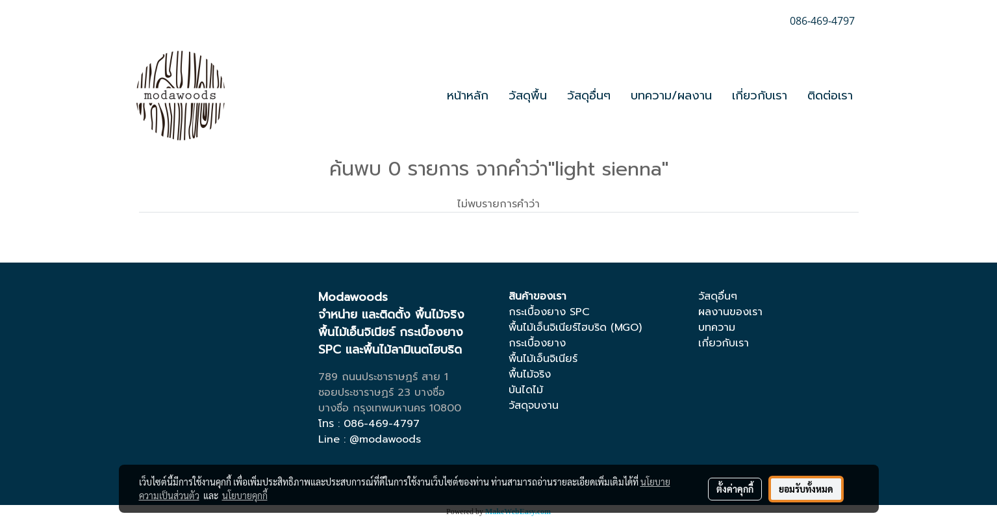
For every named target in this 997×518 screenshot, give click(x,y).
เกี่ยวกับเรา (759, 95)
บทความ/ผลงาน (671, 95)
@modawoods (385, 439)
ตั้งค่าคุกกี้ (734, 489)
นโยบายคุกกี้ (245, 495)
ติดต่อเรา (830, 95)
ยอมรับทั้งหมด (806, 489)
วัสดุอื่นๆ (589, 95)
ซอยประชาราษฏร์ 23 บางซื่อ (381, 392)
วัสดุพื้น (528, 95)
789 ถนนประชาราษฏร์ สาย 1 (383, 377)
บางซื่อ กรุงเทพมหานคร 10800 (389, 408)
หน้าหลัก (467, 95)
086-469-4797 (382, 424)
